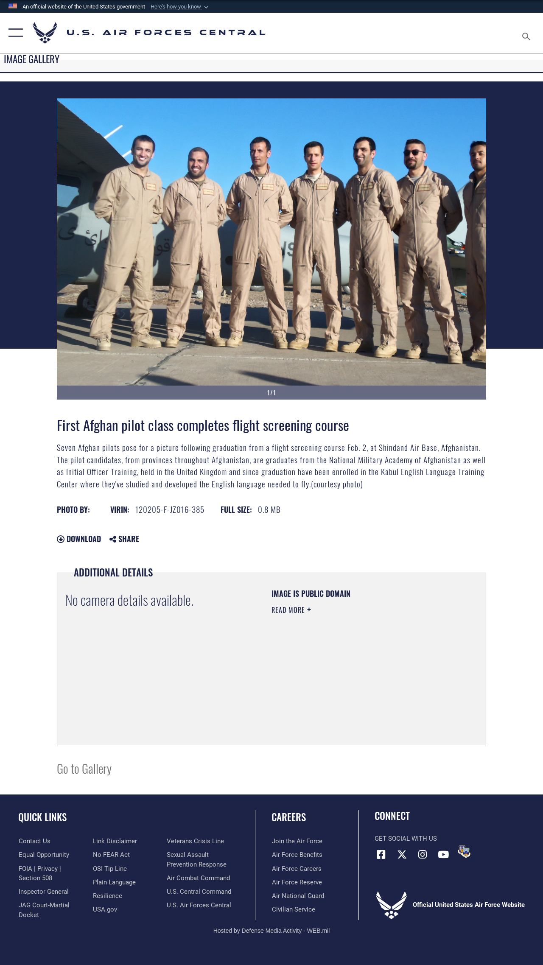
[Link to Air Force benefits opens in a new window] (297, 855)
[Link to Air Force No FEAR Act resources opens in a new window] (110, 855)
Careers (289, 817)
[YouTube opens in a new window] (443, 854)
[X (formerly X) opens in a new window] (401, 854)
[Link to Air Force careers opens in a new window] (296, 868)
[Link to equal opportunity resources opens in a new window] (43, 855)
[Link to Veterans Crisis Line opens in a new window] (195, 841)
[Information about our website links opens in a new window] (114, 841)
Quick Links (42, 817)
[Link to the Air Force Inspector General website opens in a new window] (43, 891)
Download (79, 538)
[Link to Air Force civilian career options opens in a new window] (293, 909)
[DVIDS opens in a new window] (464, 851)
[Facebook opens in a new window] (381, 854)
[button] (180, 7)
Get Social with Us (406, 838)
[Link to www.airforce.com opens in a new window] (297, 841)
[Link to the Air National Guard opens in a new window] (298, 895)
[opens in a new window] (113, 882)
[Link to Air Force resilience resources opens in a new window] (107, 895)
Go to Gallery (84, 768)
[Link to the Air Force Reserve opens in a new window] (297, 882)
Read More (289, 610)
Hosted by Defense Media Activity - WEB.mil (271, 930)
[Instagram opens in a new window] (422, 854)
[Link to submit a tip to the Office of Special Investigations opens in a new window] (109, 868)
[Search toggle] (528, 32)
